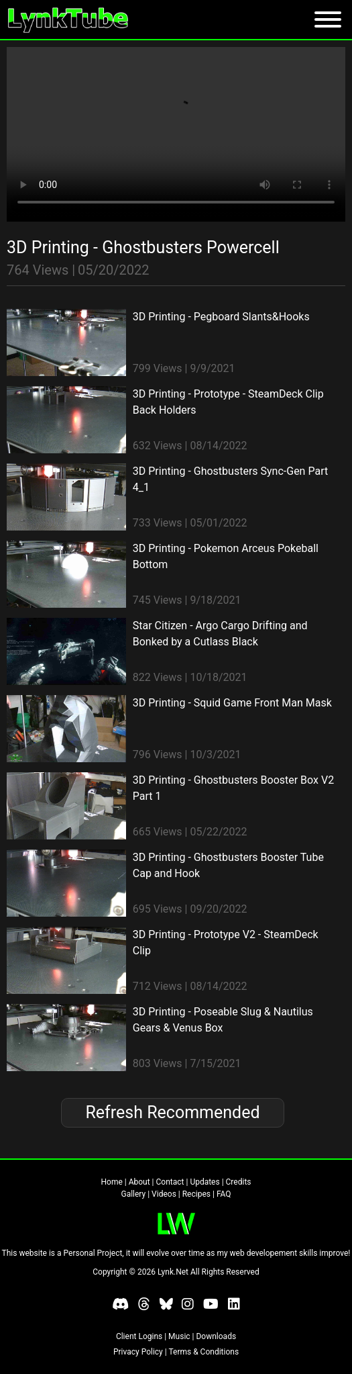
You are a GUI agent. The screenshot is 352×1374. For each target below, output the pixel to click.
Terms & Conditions (203, 1352)
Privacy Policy (138, 1352)
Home (112, 1182)
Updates (204, 1182)
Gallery (133, 1194)
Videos (164, 1194)
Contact (170, 1182)
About (139, 1182)
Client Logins (139, 1336)
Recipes (196, 1194)
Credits (238, 1182)
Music (179, 1336)
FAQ (224, 1194)
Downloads (216, 1336)
